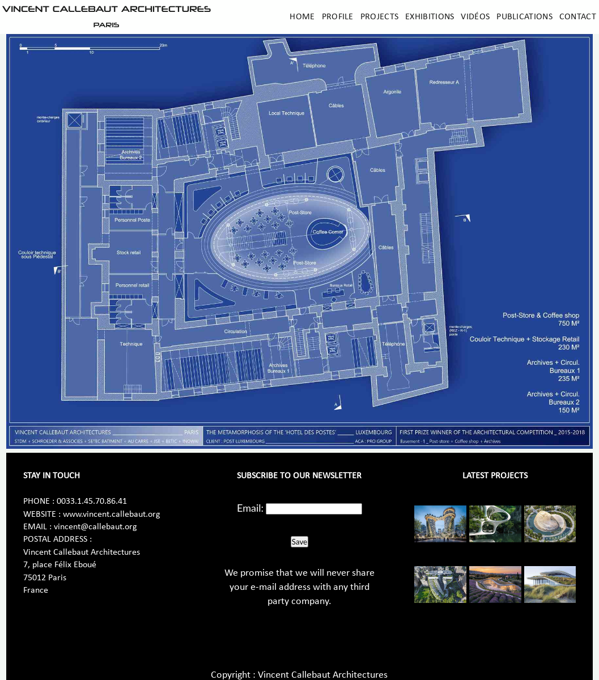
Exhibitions (429, 17)
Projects (379, 17)
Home (302, 17)
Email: (250, 508)
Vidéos (475, 17)
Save (299, 541)
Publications (524, 17)
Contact (577, 17)
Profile (338, 17)
